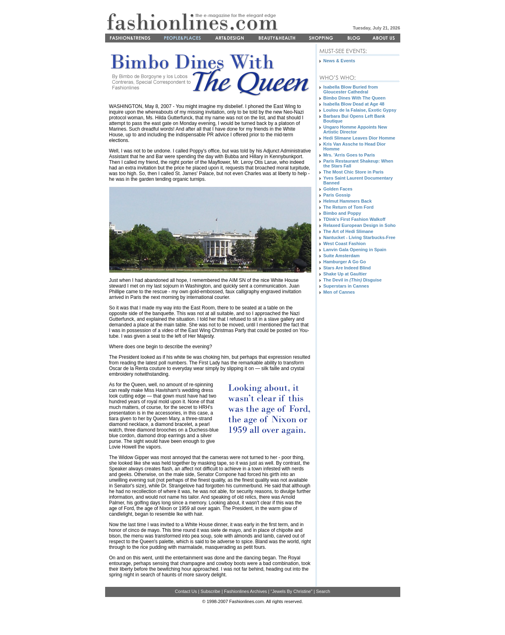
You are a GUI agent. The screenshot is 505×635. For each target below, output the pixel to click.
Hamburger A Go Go (344, 261)
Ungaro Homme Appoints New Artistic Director (355, 129)
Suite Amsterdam (341, 255)
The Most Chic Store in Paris (353, 171)
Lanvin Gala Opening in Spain (355, 249)
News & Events (339, 60)
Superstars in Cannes (346, 286)
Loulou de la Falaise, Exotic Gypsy (360, 110)
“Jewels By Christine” (291, 591)
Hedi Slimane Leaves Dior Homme (359, 137)
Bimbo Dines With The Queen (354, 97)
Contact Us (186, 591)
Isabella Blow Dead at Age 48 (354, 104)
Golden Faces (338, 188)
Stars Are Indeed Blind (347, 267)
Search (323, 591)
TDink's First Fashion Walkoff (354, 219)
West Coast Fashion (344, 243)
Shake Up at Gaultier (345, 273)
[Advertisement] (351, 446)
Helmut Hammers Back (347, 201)
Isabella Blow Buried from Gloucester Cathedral (350, 89)
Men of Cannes (339, 292)
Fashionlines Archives (245, 591)
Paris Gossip (337, 195)
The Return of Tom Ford (348, 207)
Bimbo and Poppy (342, 213)
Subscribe (210, 591)
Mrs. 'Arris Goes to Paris (349, 154)
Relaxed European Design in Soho (359, 225)
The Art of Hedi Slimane (348, 231)
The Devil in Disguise (352, 279)
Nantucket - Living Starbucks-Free (359, 237)
